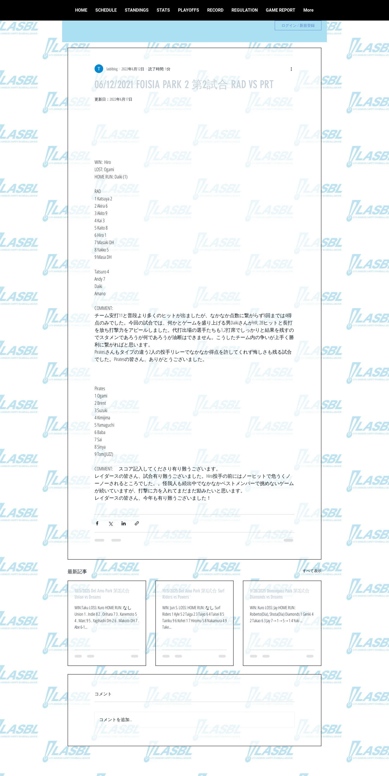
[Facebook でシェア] (97, 523)
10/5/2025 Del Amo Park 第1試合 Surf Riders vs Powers (193, 594)
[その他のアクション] (291, 68)
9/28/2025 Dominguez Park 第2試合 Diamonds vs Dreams (280, 594)
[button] (215, 10)
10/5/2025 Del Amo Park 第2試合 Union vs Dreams (102, 594)
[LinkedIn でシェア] (123, 523)
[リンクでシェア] (136, 523)
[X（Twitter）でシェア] (110, 523)
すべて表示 (312, 570)
